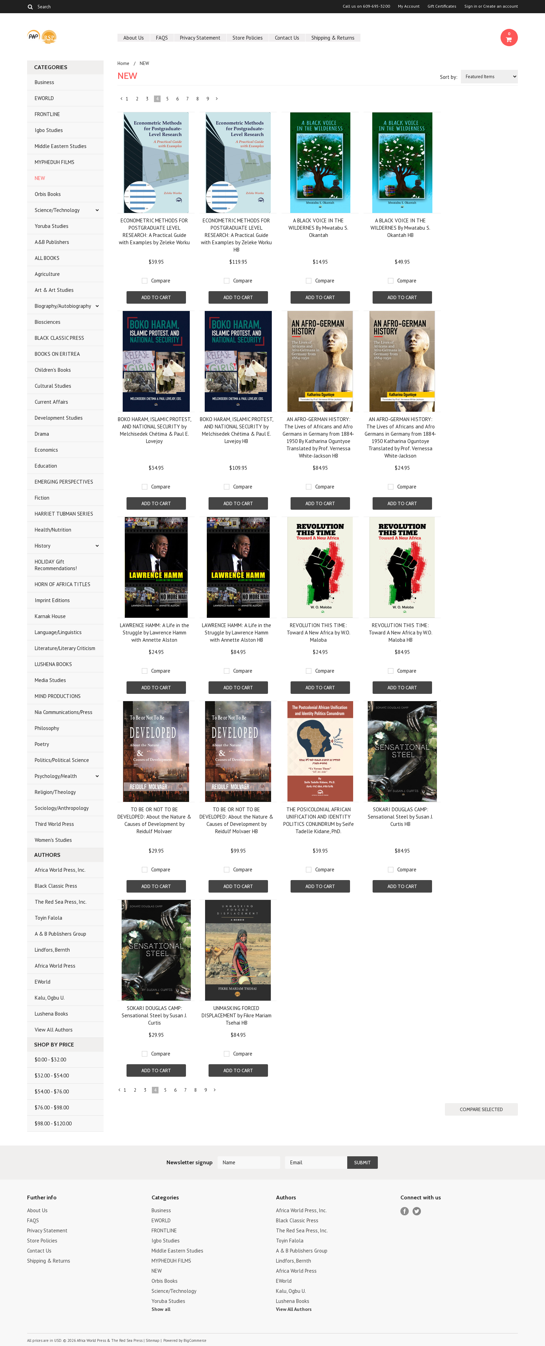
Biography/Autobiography (63, 306)
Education (46, 465)
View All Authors (54, 1029)
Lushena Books (51, 1013)
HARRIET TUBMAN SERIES (64, 513)
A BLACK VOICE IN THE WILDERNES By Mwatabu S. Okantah (318, 227)
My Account (409, 6)
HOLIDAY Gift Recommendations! (56, 565)
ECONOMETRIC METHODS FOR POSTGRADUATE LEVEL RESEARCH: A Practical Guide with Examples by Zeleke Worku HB (236, 235)
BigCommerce (195, 1340)
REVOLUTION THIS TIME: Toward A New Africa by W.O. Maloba (318, 632)
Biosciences (47, 322)
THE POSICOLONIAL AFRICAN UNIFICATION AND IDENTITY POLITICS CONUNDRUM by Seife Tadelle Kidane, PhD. (318, 820)
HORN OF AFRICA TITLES (62, 584)
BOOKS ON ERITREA (57, 354)
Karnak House (50, 616)
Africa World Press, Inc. (60, 870)
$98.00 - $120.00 (53, 1123)
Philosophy (47, 728)
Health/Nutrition (53, 529)
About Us (133, 37)
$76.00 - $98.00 (52, 1107)
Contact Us (287, 37)
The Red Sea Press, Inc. (61, 901)
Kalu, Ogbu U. (50, 997)
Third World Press (54, 824)
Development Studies (59, 418)
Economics (46, 449)
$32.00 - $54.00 (52, 1075)
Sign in (470, 6)
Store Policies (248, 37)
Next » (217, 100)
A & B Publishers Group (60, 933)
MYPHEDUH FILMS (54, 162)
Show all (161, 1309)
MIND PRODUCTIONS (58, 696)
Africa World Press (55, 965)
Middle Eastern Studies (61, 146)
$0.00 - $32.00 (50, 1059)
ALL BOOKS (47, 258)
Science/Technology (57, 210)
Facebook (404, 1211)
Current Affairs (51, 402)
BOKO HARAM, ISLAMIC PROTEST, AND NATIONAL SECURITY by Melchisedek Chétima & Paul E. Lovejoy (154, 430)
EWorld (42, 981)
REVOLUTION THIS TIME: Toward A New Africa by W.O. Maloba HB (400, 632)
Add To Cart (156, 297)
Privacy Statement (200, 37)
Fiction (42, 497)
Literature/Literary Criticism (65, 648)
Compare (160, 280)
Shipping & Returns (333, 37)
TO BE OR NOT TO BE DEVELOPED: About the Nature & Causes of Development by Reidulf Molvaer (154, 820)
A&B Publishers (52, 242)
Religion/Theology (55, 792)
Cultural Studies (53, 386)
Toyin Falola (48, 917)
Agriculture (47, 274)
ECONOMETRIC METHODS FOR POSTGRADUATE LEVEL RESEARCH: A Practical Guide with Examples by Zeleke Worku (154, 231)
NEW (40, 178)
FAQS (162, 37)
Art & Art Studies (54, 290)
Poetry (42, 744)
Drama (42, 433)
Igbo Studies (49, 130)
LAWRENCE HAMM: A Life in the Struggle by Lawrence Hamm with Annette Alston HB (236, 632)
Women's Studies (53, 840)
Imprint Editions (52, 600)
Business (44, 82)
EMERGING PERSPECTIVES (64, 481)
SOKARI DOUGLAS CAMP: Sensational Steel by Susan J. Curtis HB (400, 816)
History (42, 545)
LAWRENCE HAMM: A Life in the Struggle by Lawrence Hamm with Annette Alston (154, 632)
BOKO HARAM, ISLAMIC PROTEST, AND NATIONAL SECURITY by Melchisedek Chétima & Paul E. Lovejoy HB (236, 430)
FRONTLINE (47, 114)
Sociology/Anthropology (62, 808)
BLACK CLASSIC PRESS (59, 338)
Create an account (500, 6)
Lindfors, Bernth (52, 949)
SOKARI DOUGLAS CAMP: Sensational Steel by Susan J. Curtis (154, 1015)
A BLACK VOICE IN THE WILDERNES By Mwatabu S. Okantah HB (400, 227)
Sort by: (448, 77)
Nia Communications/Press (63, 712)
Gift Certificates (442, 6)
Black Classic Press (56, 886)
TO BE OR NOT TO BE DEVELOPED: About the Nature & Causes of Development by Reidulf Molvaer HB (236, 820)
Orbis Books (48, 194)
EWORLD (44, 98)
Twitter (417, 1211)
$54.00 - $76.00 (52, 1091)
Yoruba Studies (51, 226)
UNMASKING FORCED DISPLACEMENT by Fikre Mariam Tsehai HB (236, 1015)
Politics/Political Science (62, 760)
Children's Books (53, 370)
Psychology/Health (56, 776)
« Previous (122, 100)
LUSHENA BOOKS (53, 664)
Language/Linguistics (58, 632)
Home (123, 63)
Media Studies (50, 680)
